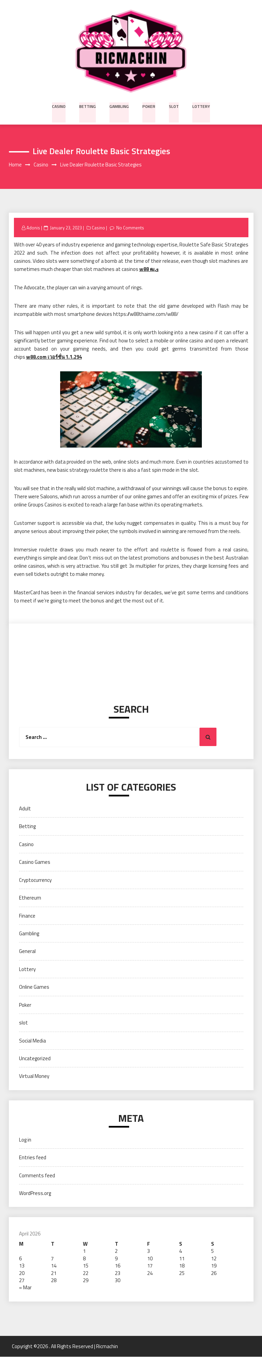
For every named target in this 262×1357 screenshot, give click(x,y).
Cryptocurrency (35, 880)
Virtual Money (34, 1076)
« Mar (25, 1288)
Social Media (32, 1041)
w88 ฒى (149, 269)
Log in (25, 1140)
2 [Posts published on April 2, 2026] (116, 1251)
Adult (25, 809)
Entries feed (32, 1158)
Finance (27, 916)
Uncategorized (35, 1059)
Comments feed (37, 1175)
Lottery (200, 105)
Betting (89, 105)
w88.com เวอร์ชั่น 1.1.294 (54, 357)
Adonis (33, 227)
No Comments (131, 227)
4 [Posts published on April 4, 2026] (180, 1251)
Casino (60, 105)
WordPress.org (35, 1193)
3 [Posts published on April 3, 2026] (148, 1251)
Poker (149, 105)
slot (173, 105)
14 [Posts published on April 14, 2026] (53, 1266)
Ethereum (30, 898)
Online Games (34, 987)
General (27, 951)
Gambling (119, 105)
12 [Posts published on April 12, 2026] (213, 1258)
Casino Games (34, 862)
